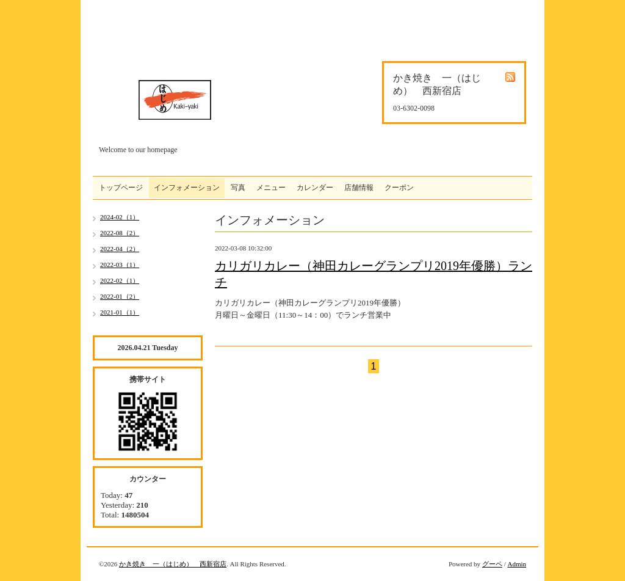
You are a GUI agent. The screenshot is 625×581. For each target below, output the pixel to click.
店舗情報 (359, 187)
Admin (516, 564)
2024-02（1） (119, 217)
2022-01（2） (119, 296)
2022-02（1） (119, 280)
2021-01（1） (119, 312)
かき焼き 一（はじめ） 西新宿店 (172, 564)
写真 (238, 187)
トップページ (121, 187)
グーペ (492, 564)
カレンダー (315, 187)
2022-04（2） (119, 248)
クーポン (399, 187)
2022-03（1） (119, 264)
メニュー (271, 187)
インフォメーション (187, 187)
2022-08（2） (119, 232)
